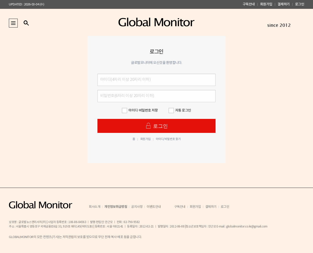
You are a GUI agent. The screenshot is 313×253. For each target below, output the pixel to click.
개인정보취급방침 (115, 207)
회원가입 (266, 4)
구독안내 (249, 4)
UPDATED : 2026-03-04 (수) (26, 4)
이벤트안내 (154, 207)
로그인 (299, 4)
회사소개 (94, 207)
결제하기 (284, 4)
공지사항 (136, 207)
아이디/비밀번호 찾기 (168, 139)
